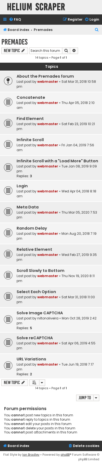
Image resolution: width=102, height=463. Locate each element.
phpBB (65, 454)
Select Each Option (36, 291)
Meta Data (28, 207)
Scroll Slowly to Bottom (40, 270)
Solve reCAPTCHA (35, 338)
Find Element (30, 118)
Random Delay (32, 228)
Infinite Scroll (30, 139)
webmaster (47, 81)
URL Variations (31, 359)
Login (22, 186)
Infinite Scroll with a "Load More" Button (57, 161)
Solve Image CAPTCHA (40, 313)
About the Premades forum (45, 76)
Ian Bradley (30, 454)
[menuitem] (15, 19)
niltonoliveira (47, 318)
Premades (14, 42)
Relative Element (34, 249)
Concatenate (31, 97)
